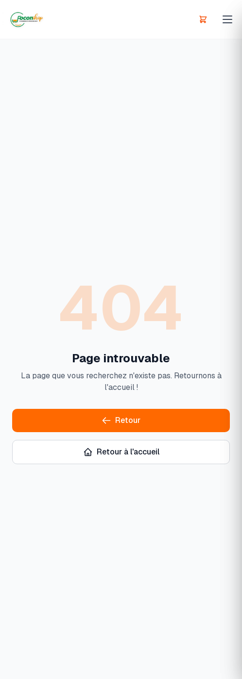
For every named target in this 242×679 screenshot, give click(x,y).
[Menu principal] (227, 19)
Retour (121, 420)
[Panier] (203, 20)
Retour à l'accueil (121, 452)
